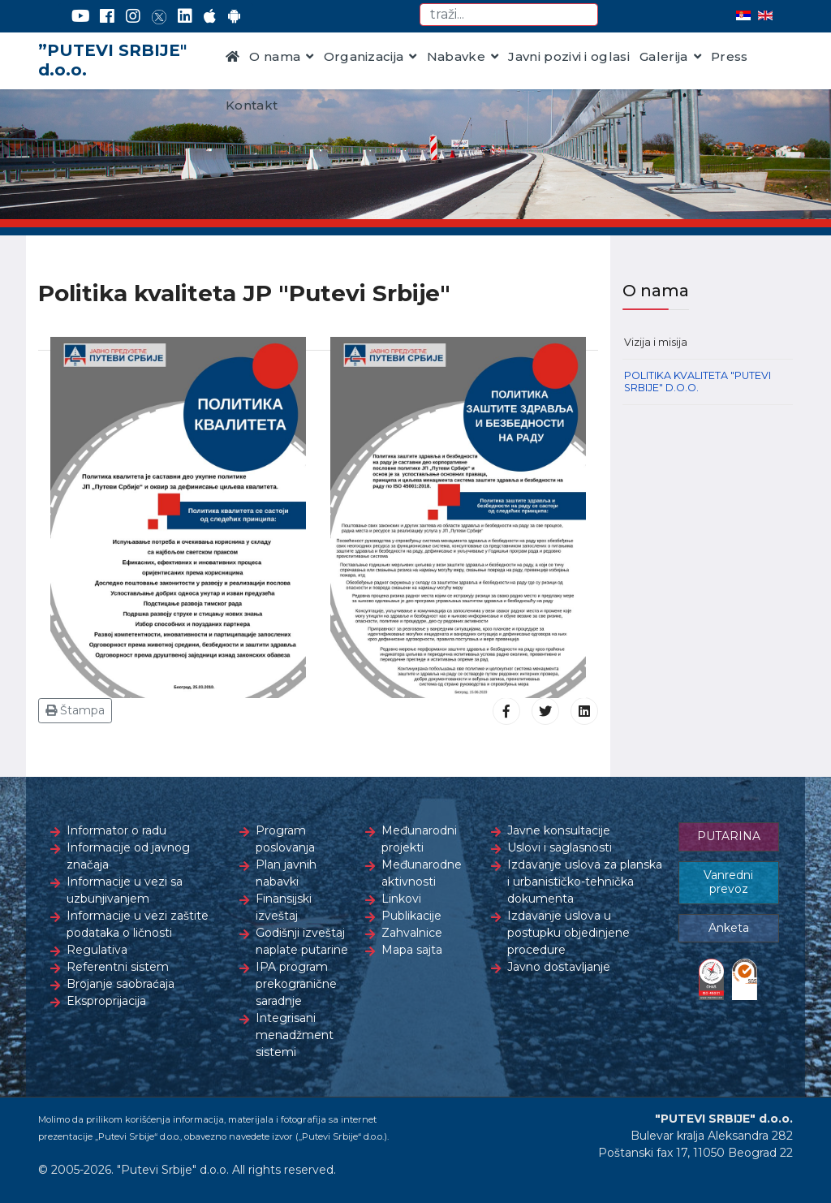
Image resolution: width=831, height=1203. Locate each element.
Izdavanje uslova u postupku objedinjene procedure (568, 932)
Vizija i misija (655, 342)
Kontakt (252, 105)
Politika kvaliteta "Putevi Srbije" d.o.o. (697, 382)
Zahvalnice (411, 932)
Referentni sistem (118, 966)
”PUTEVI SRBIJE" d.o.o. (112, 60)
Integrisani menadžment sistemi (295, 1035)
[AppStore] (210, 16)
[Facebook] (107, 16)
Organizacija (364, 56)
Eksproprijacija (106, 1001)
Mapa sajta (411, 949)
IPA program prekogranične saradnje (296, 983)
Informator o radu (116, 830)
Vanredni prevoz (728, 882)
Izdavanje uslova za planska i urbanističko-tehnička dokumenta (584, 881)
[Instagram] (133, 16)
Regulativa (97, 949)
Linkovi (401, 898)
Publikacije (411, 915)
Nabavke (456, 56)
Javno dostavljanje (558, 966)
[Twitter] (159, 16)
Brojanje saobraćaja (120, 984)
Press (729, 56)
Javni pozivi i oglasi (569, 56)
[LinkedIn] (185, 16)
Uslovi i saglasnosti (559, 847)
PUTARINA (728, 836)
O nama (274, 56)
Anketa (728, 928)
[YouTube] (80, 16)
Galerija (663, 56)
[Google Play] (234, 16)
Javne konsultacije (558, 830)
